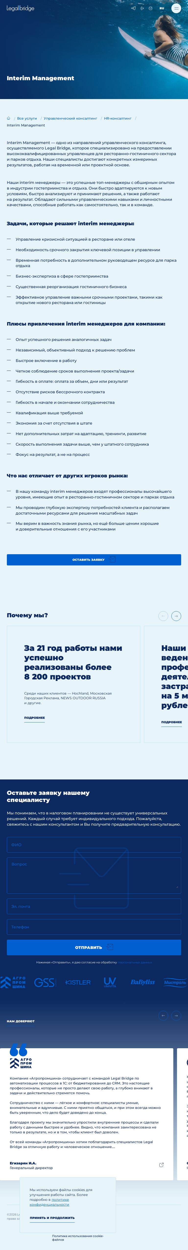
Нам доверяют (21, 1021)
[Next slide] (176, 616)
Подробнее (34, 718)
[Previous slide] (163, 1016)
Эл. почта (20, 906)
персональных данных (135, 962)
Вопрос (19, 864)
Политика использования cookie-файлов (78, 1237)
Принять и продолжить (52, 1218)
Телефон (20, 927)
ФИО (16, 845)
